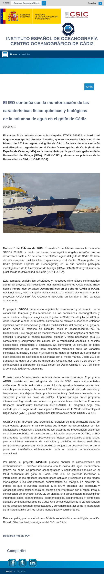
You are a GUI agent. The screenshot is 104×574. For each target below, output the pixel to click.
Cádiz (6, 2)
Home (13, 54)
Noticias (26, 54)
